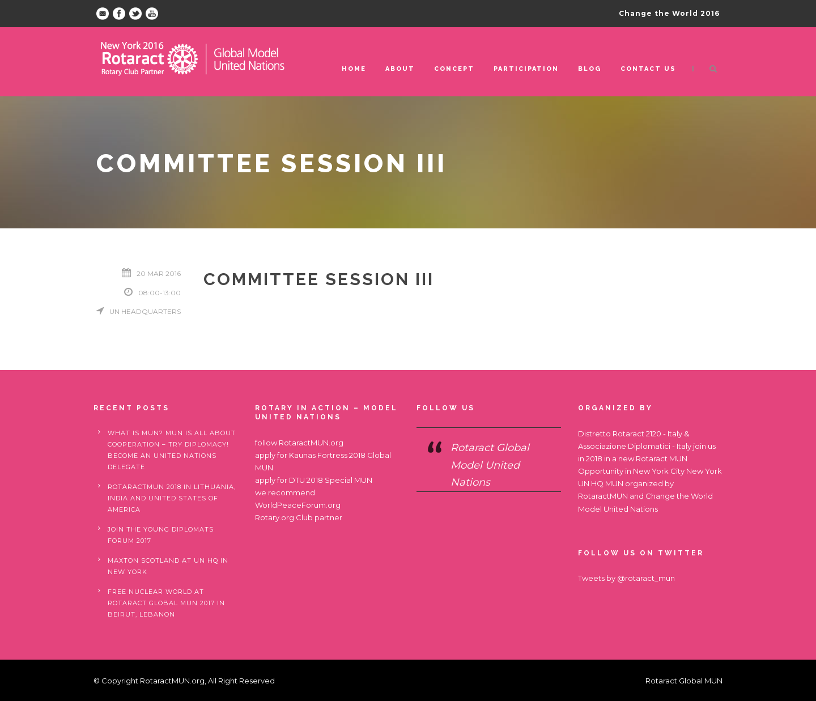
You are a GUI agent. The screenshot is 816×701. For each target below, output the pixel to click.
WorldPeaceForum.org (298, 504)
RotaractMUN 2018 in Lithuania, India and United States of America (172, 498)
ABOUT (400, 69)
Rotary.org (274, 517)
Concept (454, 69)
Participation (526, 69)
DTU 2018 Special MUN (330, 480)
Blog (589, 69)
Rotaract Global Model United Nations (489, 464)
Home (354, 69)
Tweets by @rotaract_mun (626, 578)
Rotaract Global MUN (683, 680)
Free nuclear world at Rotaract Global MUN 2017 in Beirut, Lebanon (166, 603)
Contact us (648, 69)
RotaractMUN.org (311, 442)
